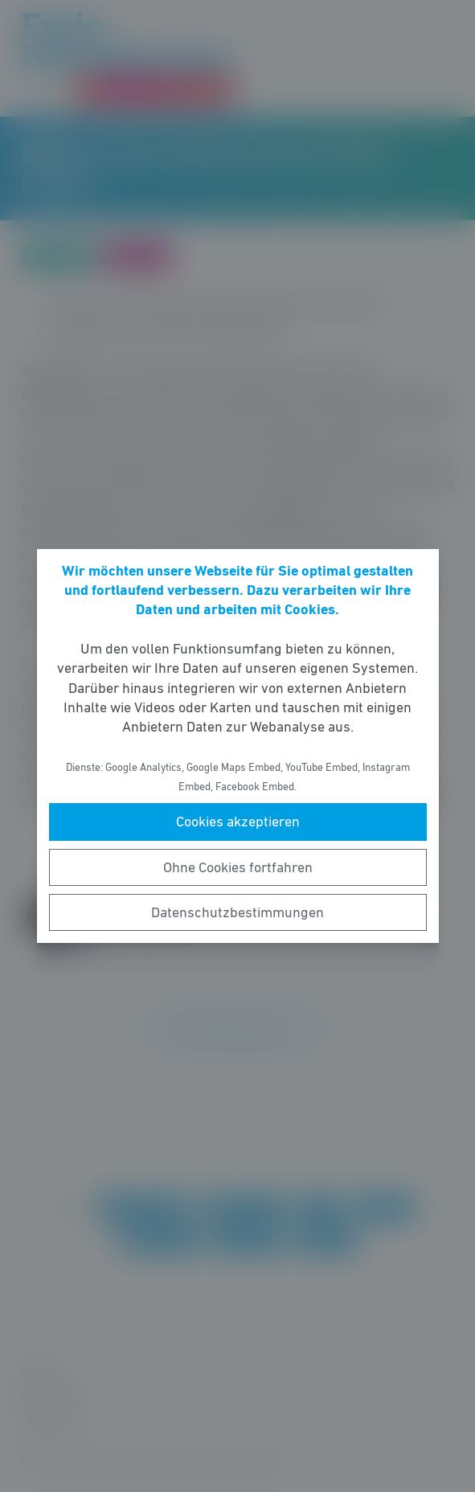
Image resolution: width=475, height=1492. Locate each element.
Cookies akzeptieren (238, 821)
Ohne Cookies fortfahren (238, 867)
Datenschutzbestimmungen (237, 912)
